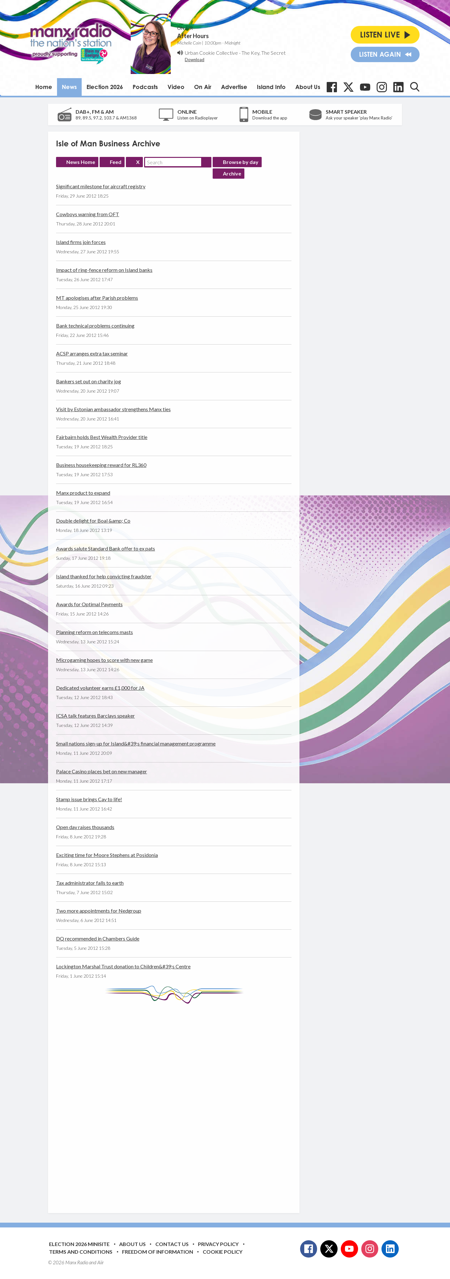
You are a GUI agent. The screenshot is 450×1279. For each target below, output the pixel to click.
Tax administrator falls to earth (90, 883)
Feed (115, 162)
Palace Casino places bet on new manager (101, 771)
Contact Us (172, 1244)
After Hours (193, 35)
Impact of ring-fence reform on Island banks (104, 270)
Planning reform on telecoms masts (94, 632)
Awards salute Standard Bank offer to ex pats (105, 548)
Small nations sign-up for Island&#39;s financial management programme (136, 743)
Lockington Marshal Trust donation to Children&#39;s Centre (123, 966)
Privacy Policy (218, 1244)
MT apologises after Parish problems (97, 298)
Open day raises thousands (85, 827)
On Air (202, 86)
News (69, 86)
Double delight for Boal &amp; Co (93, 520)
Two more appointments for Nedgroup (98, 911)
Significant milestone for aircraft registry (100, 186)
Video (176, 86)
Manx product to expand (83, 493)
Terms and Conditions (80, 1252)
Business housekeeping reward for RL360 (101, 465)
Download (194, 59)
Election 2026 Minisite (79, 1244)
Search (206, 162)
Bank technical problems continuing (95, 325)
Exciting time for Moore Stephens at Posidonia (107, 855)
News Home (80, 162)
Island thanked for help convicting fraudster (103, 576)
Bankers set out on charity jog (88, 381)
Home (43, 86)
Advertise (234, 86)
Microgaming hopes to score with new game (104, 660)
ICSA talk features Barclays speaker (95, 716)
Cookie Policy (222, 1252)
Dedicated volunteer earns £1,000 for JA (100, 688)
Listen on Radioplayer (197, 117)
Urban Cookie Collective (211, 53)
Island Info (271, 86)
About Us (307, 86)
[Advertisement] (176, 1103)
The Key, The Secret (263, 53)
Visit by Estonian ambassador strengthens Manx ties (113, 409)
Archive (232, 173)
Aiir (100, 1262)
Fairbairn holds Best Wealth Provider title (101, 437)
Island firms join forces (81, 242)
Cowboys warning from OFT (87, 214)
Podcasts (145, 86)
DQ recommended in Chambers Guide (97, 938)
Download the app (269, 117)
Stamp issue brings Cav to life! (89, 799)
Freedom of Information (157, 1252)
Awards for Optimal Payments (89, 604)
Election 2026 (104, 86)
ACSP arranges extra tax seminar (92, 353)
